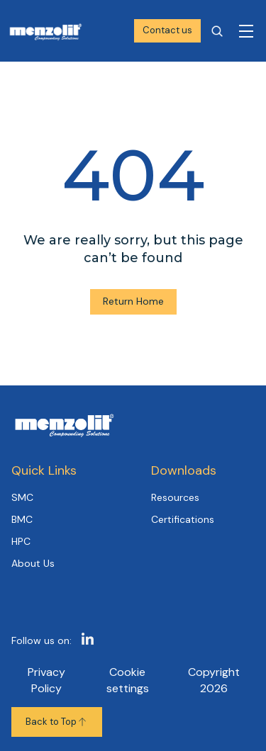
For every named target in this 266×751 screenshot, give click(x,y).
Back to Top (57, 722)
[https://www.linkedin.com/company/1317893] (87, 641)
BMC (22, 519)
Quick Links (44, 470)
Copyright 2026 (214, 680)
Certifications (182, 519)
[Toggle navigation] (246, 31)
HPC (21, 541)
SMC (22, 497)
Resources (175, 497)
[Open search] (217, 31)
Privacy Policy (46, 680)
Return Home (133, 301)
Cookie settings (127, 680)
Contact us (167, 30)
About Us (33, 563)
